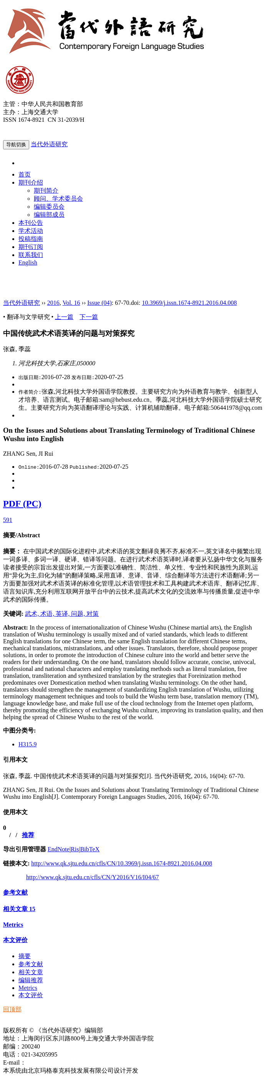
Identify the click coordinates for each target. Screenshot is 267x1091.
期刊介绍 (30, 182)
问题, (78, 613)
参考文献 (15, 892)
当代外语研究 (49, 144)
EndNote (59, 849)
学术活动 (30, 230)
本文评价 (15, 940)
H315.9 (27, 744)
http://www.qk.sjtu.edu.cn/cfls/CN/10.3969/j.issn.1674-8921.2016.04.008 (121, 863)
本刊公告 (30, 222)
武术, (32, 613)
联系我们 (30, 255)
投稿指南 (30, 239)
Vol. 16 (71, 302)
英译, (63, 613)
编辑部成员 (49, 214)
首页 (24, 174)
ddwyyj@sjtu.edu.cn (51, 1062)
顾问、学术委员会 (58, 198)
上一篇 (64, 317)
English (27, 262)
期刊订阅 (30, 247)
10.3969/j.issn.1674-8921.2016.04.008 (189, 302)
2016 (53, 302)
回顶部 (12, 1009)
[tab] (133, 536)
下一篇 (89, 317)
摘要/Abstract (21, 535)
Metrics (13, 924)
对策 (92, 613)
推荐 (28, 835)
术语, (48, 613)
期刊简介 (46, 190)
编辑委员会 (49, 206)
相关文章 (19, 909)
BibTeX (90, 849)
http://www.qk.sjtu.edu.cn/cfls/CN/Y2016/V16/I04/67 (92, 877)
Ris (75, 849)
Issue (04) (99, 302)
